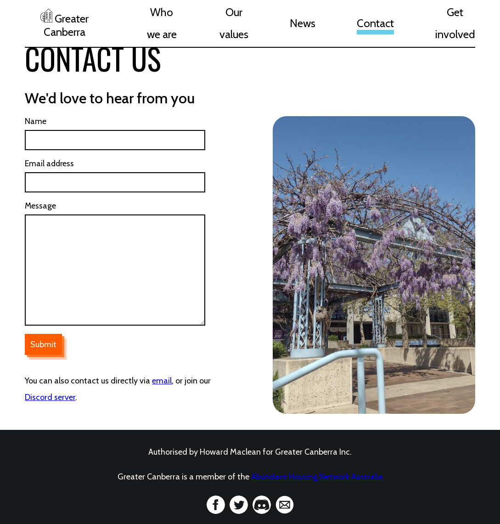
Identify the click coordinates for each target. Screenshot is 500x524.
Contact (375, 23)
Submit (43, 344)
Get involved (455, 23)
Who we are (162, 23)
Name (35, 121)
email (162, 381)
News (302, 23)
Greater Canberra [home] (64, 24)
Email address (49, 163)
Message (40, 205)
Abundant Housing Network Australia (317, 477)
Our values (233, 23)
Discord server (50, 397)
